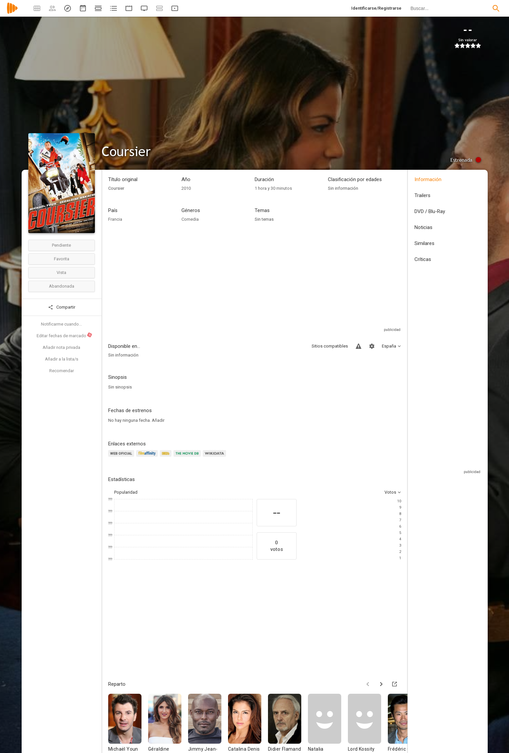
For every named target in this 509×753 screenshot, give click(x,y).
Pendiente (61, 245)
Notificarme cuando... (61, 324)
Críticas (422, 259)
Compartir (61, 307)
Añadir (158, 420)
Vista (61, 272)
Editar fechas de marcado (64, 335)
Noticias (423, 227)
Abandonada (61, 286)
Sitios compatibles (330, 346)
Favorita (61, 258)
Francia (115, 219)
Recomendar (61, 370)
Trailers (422, 195)
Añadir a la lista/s (61, 359)
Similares (424, 243)
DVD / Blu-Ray (429, 211)
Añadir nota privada (61, 347)
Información (427, 179)
